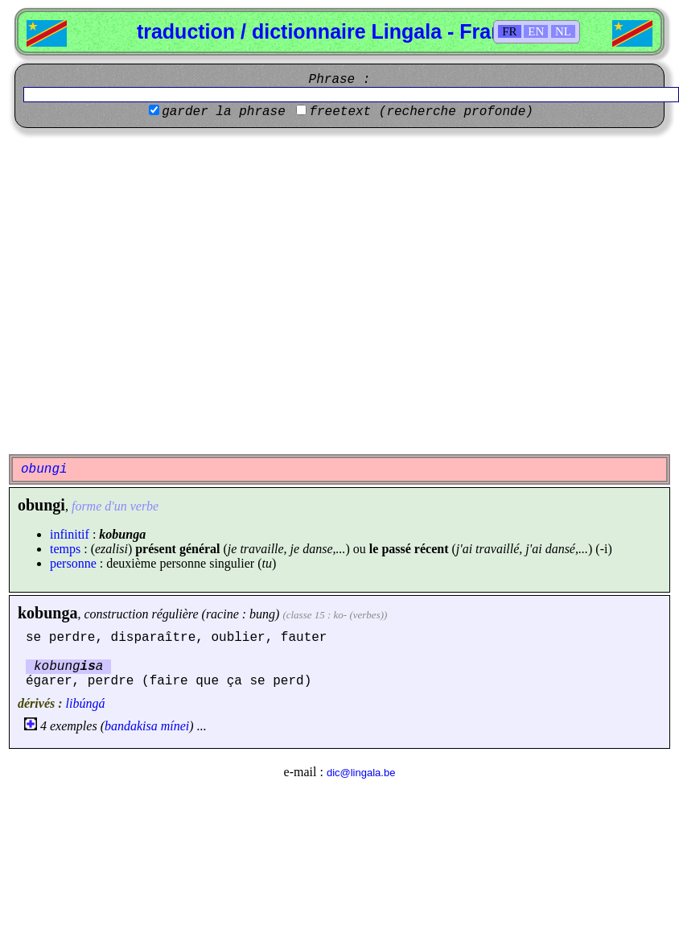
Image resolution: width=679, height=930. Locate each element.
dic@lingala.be (361, 773)
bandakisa (131, 726)
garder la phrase (224, 112)
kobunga (48, 613)
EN (536, 31)
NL (563, 31)
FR (509, 31)
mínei (175, 726)
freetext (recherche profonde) (421, 112)
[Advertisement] (151, 291)
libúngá (85, 703)
